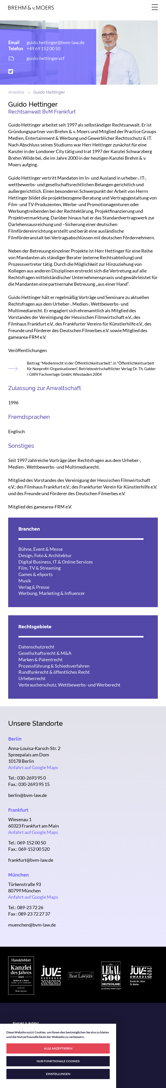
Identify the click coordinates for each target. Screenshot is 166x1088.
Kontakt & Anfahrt (26, 1023)
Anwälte (16, 92)
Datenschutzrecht (36, 646)
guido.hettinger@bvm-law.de (55, 42)
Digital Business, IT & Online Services (55, 562)
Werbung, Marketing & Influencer (51, 593)
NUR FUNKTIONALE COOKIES (58, 1061)
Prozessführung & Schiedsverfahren (54, 666)
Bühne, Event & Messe (40, 549)
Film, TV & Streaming (39, 568)
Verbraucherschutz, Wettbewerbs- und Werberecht (69, 684)
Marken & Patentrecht (40, 659)
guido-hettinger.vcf (45, 58)
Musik (24, 580)
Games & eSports (35, 574)
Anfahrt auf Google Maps (33, 767)
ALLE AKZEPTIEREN (58, 1048)
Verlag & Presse (33, 587)
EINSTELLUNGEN (58, 1074)
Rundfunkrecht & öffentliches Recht (54, 672)
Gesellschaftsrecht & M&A (44, 653)
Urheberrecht (32, 678)
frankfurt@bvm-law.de (30, 860)
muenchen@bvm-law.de (32, 925)
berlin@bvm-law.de (27, 795)
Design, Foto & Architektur (45, 555)
